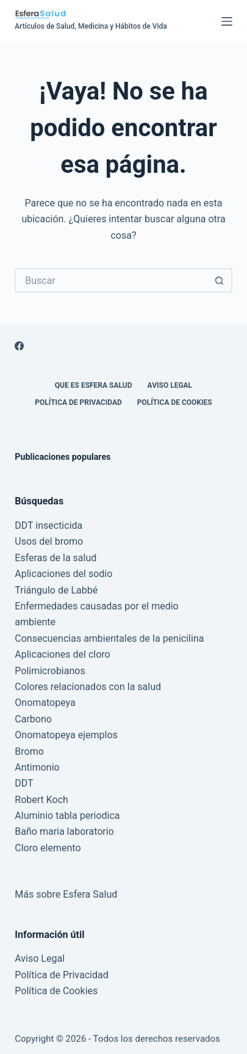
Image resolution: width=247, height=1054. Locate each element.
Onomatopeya (45, 702)
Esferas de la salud (55, 558)
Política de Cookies (174, 402)
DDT (24, 783)
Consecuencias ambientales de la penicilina (109, 638)
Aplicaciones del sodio (63, 574)
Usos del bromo (49, 541)
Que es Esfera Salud (93, 385)
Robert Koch (41, 799)
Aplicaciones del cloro (62, 654)
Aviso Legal (170, 385)
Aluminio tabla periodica (67, 815)
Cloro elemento (48, 848)
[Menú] (226, 21)
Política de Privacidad (78, 402)
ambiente (35, 622)
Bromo (29, 751)
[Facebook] (19, 346)
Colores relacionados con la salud (88, 686)
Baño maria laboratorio (64, 831)
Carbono (33, 719)
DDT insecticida (48, 525)
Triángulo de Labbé (56, 590)
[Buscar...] (111, 280)
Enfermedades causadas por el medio (96, 606)
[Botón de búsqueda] (220, 280)
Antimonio (37, 767)
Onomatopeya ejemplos (66, 735)
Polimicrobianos (50, 671)
